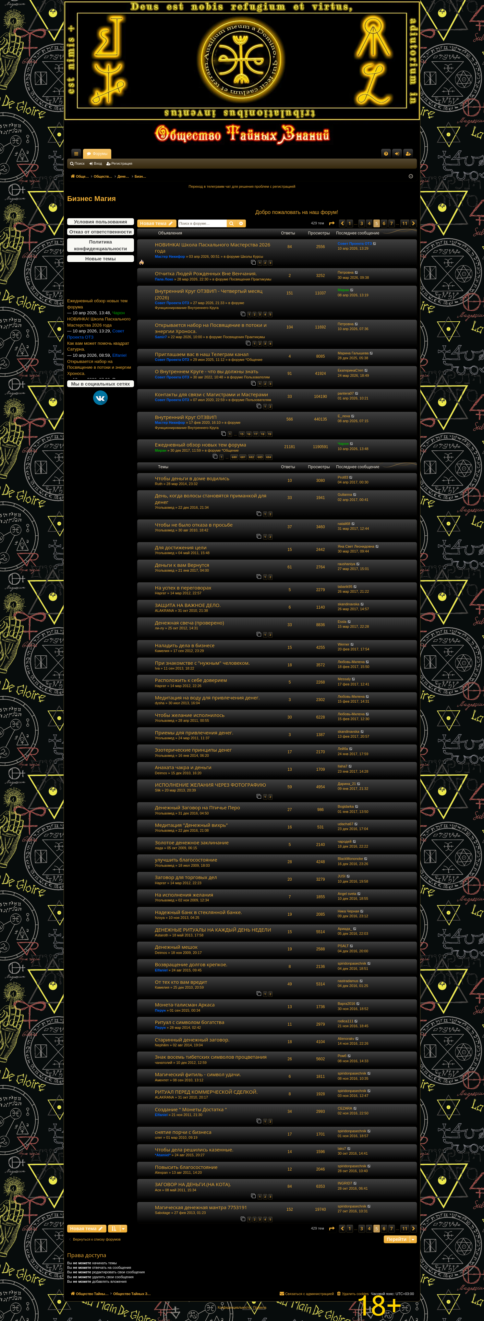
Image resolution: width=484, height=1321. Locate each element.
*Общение (254, 360)
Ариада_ (345, 929)
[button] (331, 223)
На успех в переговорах (183, 587)
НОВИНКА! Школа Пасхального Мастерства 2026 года (98, 335)
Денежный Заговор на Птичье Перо (197, 807)
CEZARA (345, 1108)
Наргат (160, 593)
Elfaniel (161, 970)
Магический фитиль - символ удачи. (198, 1074)
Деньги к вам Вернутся (182, 565)
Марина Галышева (353, 353)
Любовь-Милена (351, 662)
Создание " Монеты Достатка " (191, 1109)
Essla (342, 622)
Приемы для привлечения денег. (194, 732)
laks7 (342, 1148)
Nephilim (162, 1045)
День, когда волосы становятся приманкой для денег (211, 498)
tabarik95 (345, 587)
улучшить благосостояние (186, 859)
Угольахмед (165, 507)
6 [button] (384, 223)
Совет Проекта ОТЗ (355, 243)
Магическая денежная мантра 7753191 (201, 1207)
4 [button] (369, 223)
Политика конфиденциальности (100, 245)
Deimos (161, 773)
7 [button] (391, 223)
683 (260, 457)
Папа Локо (164, 279)
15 (241, 434)
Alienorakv (346, 1039)
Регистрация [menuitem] (409, 155)
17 (255, 434)
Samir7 (161, 337)
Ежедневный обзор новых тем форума (97, 317)
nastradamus (348, 981)
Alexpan (161, 1172)
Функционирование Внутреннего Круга (187, 308)
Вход (98, 163)
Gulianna (345, 494)
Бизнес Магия (91, 199)
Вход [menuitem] (398, 155)
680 (234, 457)
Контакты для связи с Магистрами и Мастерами (211, 394)
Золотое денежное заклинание (192, 842)
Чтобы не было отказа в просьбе (194, 524)
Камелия (162, 651)
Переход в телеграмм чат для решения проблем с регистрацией (242, 186)
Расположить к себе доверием (191, 680)
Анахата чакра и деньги (183, 767)
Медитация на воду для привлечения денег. (207, 697)
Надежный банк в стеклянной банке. (198, 912)
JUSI (341, 876)
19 (269, 434)
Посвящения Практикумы (250, 279)
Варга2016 (346, 1004)
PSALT (343, 946)
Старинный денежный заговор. (192, 1039)
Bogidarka (346, 806)
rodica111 (345, 1021)
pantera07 (346, 393)
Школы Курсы (252, 256)
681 (242, 457)
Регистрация (122, 163)
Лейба (343, 749)
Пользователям (257, 377)
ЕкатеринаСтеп (350, 370)
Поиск (79, 163)
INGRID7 (345, 1183)
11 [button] (404, 223)
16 (248, 434)
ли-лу (159, 628)
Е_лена (344, 416)
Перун (160, 1010)
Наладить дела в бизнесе (185, 645)
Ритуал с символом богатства (189, 1022)
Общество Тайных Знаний (110, 153)
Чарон (343, 444)
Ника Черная (348, 911)
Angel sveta (347, 894)
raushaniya (346, 564)
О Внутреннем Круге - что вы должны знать (207, 371)
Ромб (342, 1056)
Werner (343, 644)
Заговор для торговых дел (186, 877)
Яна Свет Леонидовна (356, 546)
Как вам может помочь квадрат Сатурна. (98, 359)
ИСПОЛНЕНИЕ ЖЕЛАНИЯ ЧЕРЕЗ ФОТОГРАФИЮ (210, 784)
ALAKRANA (164, 611)
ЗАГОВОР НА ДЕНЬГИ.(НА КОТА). (193, 1184)
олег (158, 1137)
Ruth (159, 484)
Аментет (162, 1080)
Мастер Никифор (170, 256)
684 (268, 457)
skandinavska (348, 604)
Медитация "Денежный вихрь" (191, 825)
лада (159, 848)
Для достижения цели (181, 547)
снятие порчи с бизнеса (183, 1132)
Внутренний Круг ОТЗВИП (186, 417)
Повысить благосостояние (186, 1167)
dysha (159, 703)
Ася (158, 1190)
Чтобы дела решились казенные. (194, 1149)
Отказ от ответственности (100, 231)
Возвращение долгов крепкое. (191, 964)
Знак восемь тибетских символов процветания (211, 1056)
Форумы (157, 153)
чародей (345, 841)
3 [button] (361, 223)
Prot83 (343, 477)
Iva (157, 668)
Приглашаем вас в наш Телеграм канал (202, 354)
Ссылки (77, 155)
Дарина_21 (347, 784)
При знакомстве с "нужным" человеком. (202, 663)
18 (262, 434)
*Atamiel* (163, 1155)
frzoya (160, 918)
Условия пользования (100, 221)
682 (251, 457)
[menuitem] (386, 154)
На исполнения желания (184, 894)
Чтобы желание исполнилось (190, 715)
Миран (343, 290)
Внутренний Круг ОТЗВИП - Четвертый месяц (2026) (208, 294)
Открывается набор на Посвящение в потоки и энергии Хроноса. (211, 328)
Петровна (346, 272)
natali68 (344, 524)
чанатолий (163, 1063)
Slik (158, 790)
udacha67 (345, 824)
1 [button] (349, 223)
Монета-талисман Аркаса (185, 1004)
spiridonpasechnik (352, 963)
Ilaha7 (342, 766)
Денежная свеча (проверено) (189, 622)
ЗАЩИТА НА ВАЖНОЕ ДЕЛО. (188, 605)
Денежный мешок (176, 947)
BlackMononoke (350, 859)
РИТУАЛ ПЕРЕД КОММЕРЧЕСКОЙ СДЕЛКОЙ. (206, 1092)
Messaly (344, 679)
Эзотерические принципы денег (193, 749)
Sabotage (162, 1213)
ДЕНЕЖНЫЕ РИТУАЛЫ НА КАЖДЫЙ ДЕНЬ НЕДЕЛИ (213, 929)
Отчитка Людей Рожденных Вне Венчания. (206, 273)
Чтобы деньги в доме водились (192, 478)
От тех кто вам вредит (181, 982)
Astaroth (161, 935)
